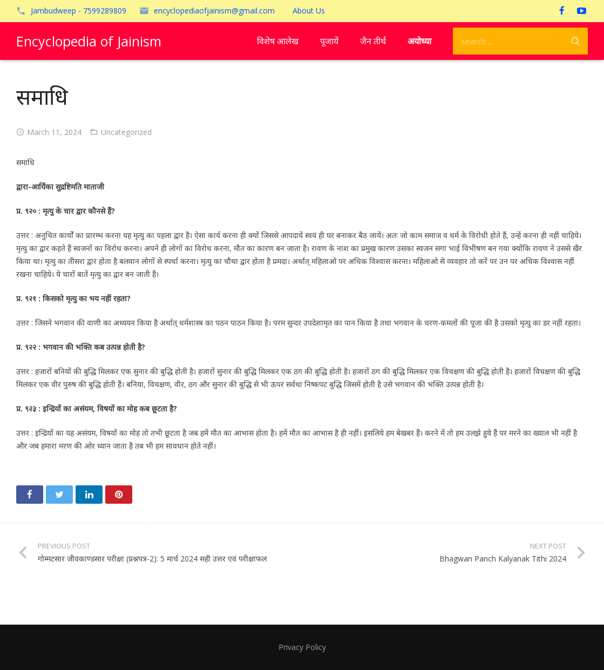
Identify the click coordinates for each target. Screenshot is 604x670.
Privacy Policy (302, 647)
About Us (309, 10)
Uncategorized (126, 132)
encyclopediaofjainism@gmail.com (214, 10)
